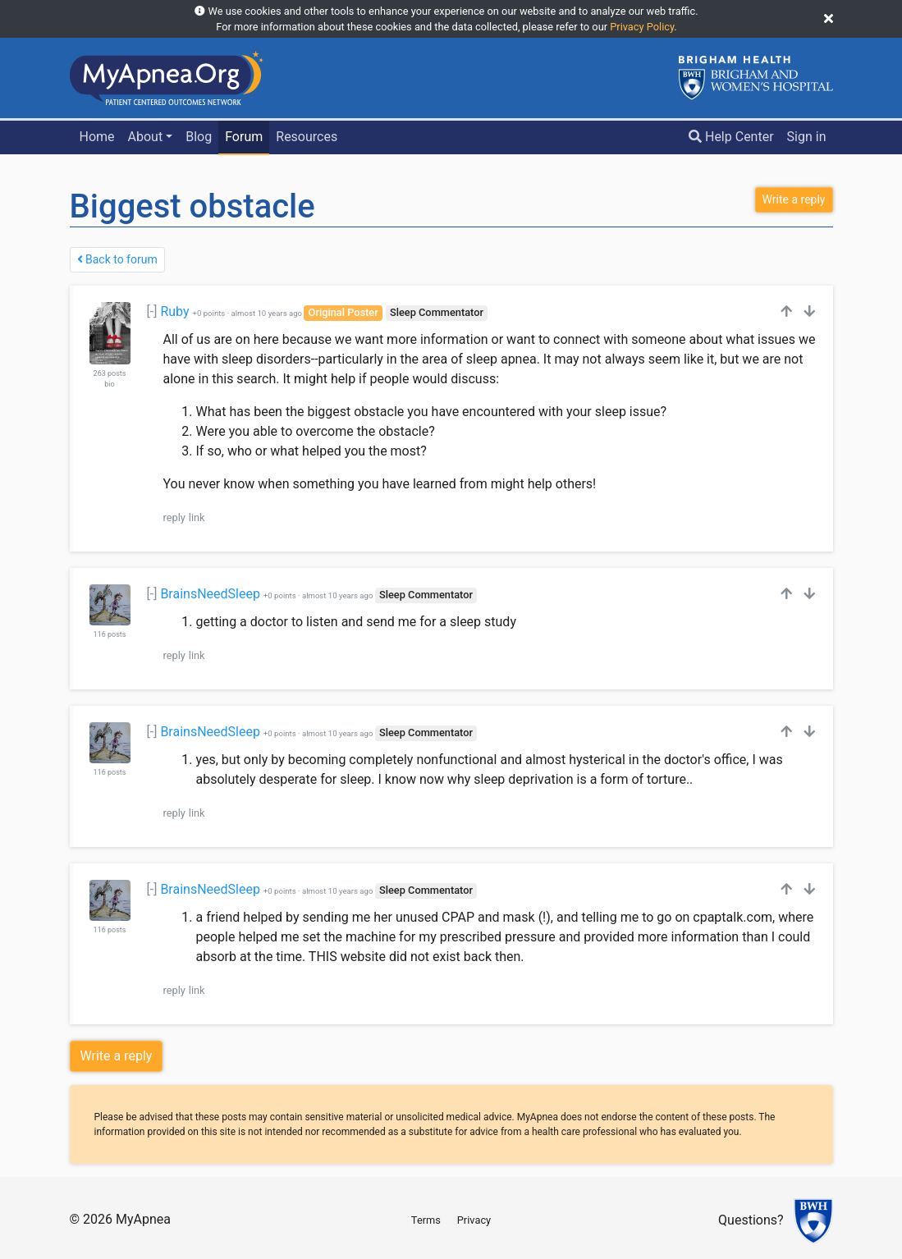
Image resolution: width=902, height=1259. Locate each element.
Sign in (806, 136)
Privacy (474, 1220)
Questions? (750, 1221)
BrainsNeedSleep (210, 594)
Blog (198, 136)
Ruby (174, 311)
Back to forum (117, 259)
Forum (244, 136)
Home (96, 136)
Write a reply (116, 1056)
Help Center (731, 136)
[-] (152, 311)
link (197, 517)
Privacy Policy (642, 27)
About (145, 136)
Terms (426, 1220)
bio (109, 384)
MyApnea (143, 1219)
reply (174, 517)
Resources (306, 136)
